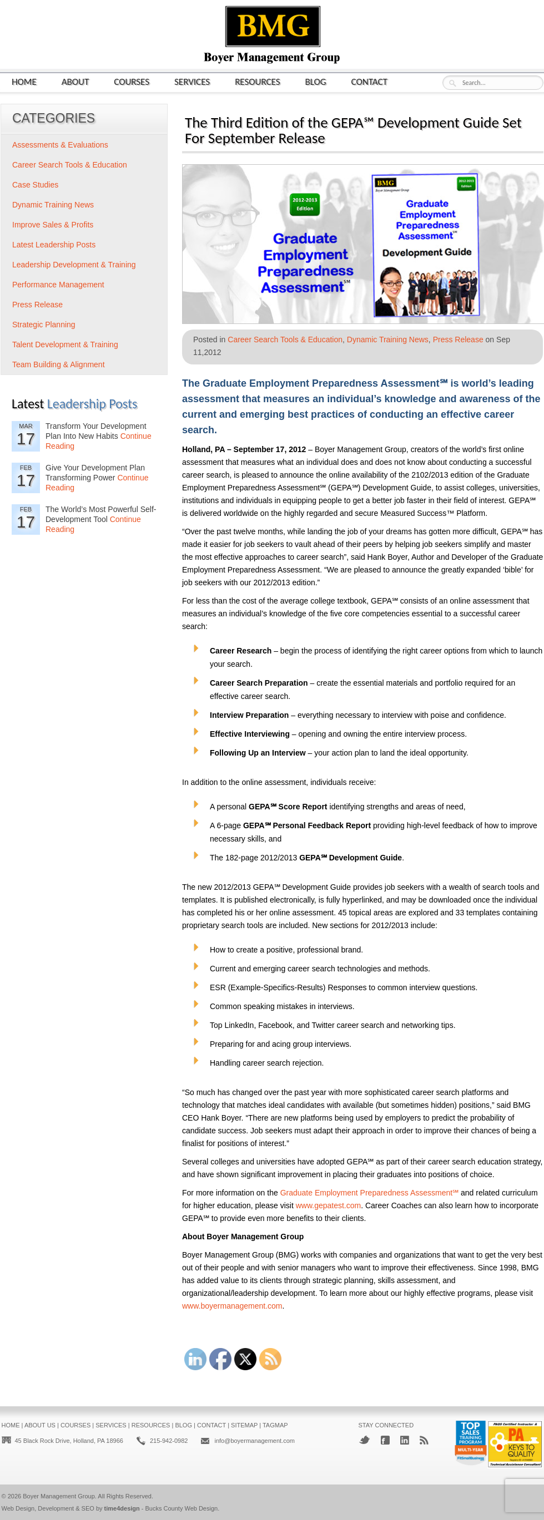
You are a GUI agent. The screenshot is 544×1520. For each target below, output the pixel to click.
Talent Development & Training (65, 344)
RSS (424, 1440)
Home (24, 81)
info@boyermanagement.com (254, 1440)
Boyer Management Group (59, 1496)
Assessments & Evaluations (60, 144)
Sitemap (244, 1425)
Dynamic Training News (388, 339)
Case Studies (35, 184)
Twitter (364, 1440)
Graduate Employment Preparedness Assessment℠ (369, 1192)
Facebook (385, 1440)
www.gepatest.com (328, 1205)
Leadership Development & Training (74, 264)
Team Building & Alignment (58, 364)
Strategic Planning (43, 324)
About (75, 81)
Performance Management (58, 284)
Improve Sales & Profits (52, 224)
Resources (257, 81)
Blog (315, 81)
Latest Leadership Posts (53, 244)
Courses (131, 81)
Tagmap (275, 1425)
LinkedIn (404, 1440)
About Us (40, 1425)
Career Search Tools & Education (285, 339)
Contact (369, 81)
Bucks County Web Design (181, 1508)
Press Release (458, 339)
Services (192, 81)
